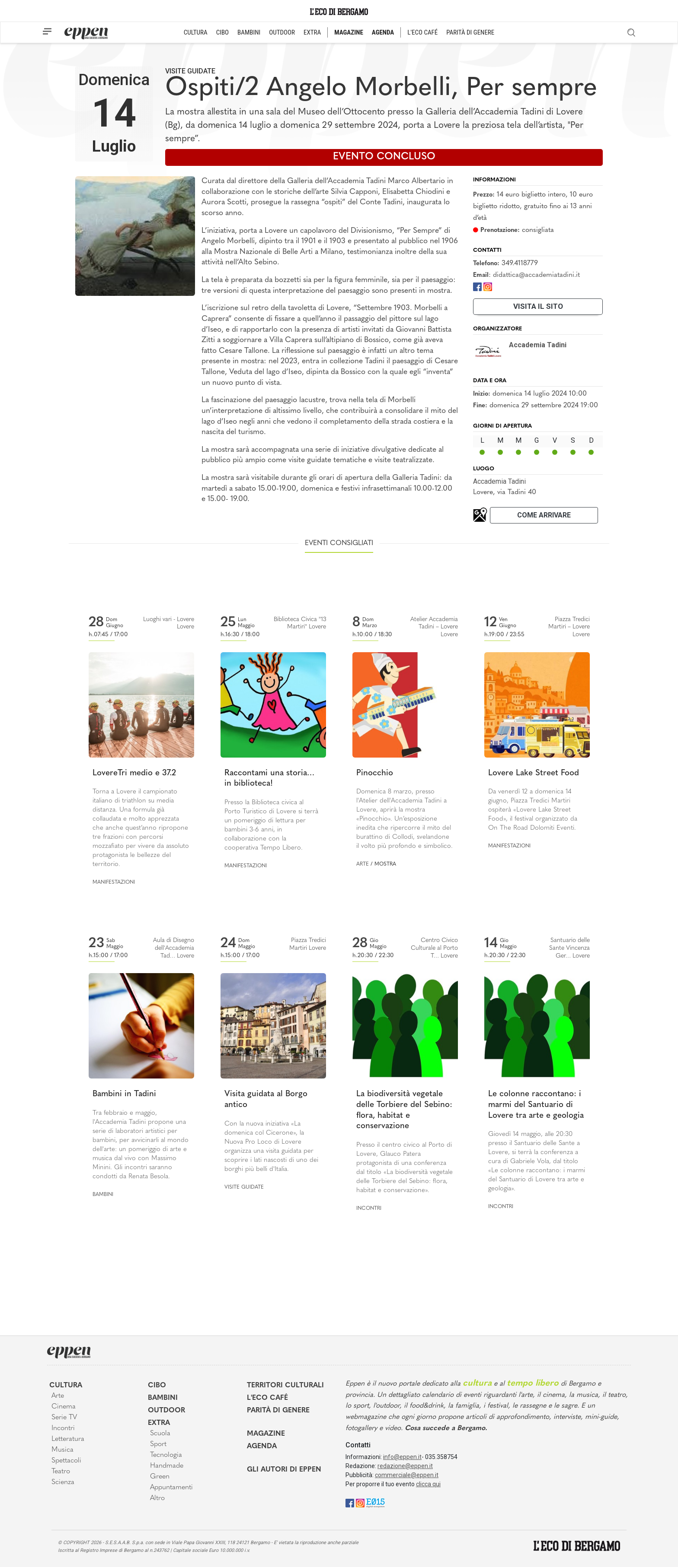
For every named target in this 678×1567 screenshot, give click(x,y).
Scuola (160, 1433)
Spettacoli (66, 1460)
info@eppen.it (402, 1456)
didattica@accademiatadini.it (536, 275)
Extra (159, 1423)
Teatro (60, 1471)
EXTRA (312, 32)
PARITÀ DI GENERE (470, 32)
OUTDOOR (282, 32)
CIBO (222, 32)
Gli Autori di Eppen (284, 1469)
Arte (362, 864)
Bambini (103, 1194)
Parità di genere (278, 1410)
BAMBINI (248, 32)
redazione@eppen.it (405, 1465)
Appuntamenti (171, 1487)
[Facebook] (477, 286)
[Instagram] (487, 286)
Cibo (157, 1385)
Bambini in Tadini (124, 1094)
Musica (62, 1449)
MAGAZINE (348, 32)
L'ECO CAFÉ (422, 32)
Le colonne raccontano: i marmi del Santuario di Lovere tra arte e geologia (536, 1105)
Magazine (266, 1434)
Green (160, 1476)
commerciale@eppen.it (406, 1475)
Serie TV (64, 1417)
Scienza (62, 1482)
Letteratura (67, 1439)
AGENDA (383, 32)
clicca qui (428, 1484)
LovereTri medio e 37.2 (134, 773)
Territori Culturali (285, 1385)
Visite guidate (190, 71)
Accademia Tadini (499, 481)
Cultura (65, 1385)
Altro (157, 1498)
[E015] (375, 1502)
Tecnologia (166, 1455)
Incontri (368, 1208)
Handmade (166, 1465)
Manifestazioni (114, 882)
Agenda (262, 1446)
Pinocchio (374, 773)
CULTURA (196, 32)
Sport (158, 1444)
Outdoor (166, 1410)
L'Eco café (267, 1398)
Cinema (63, 1406)
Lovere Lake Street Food (533, 773)
